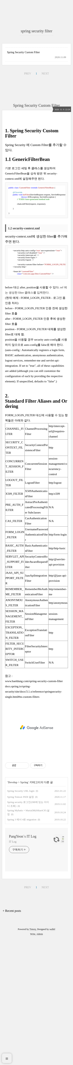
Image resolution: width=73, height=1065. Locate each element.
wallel (52, 1055)
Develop (12, 908)
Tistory (32, 1055)
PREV (27, 150)
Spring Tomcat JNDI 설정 (20, 922)
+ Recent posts (12, 1036)
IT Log (12, 967)
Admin (39, 1059)
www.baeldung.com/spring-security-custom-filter (34, 806)
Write (32, 1059)
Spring (24, 908)
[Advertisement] (36, 42)
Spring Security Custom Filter (23, 129)
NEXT (45, 150)
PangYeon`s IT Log (22, 962)
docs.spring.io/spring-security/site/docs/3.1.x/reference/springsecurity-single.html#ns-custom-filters (33, 817)
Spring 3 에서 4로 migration (21, 945)
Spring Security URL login (20, 916)
